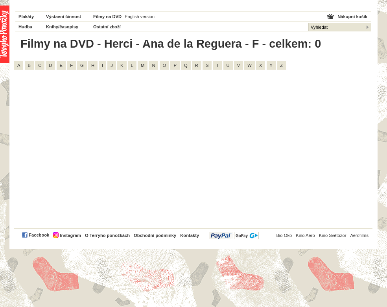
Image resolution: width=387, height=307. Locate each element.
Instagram (70, 235)
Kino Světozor (332, 235)
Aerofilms (359, 235)
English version (140, 16)
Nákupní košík (352, 16)
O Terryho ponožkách (107, 235)
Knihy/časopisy (62, 26)
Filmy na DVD (107, 16)
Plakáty (26, 16)
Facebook (39, 235)
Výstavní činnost (63, 16)
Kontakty (189, 235)
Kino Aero (305, 235)
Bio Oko (284, 235)
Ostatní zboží (107, 26)
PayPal (234, 235)
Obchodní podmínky (155, 235)
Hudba (25, 26)
